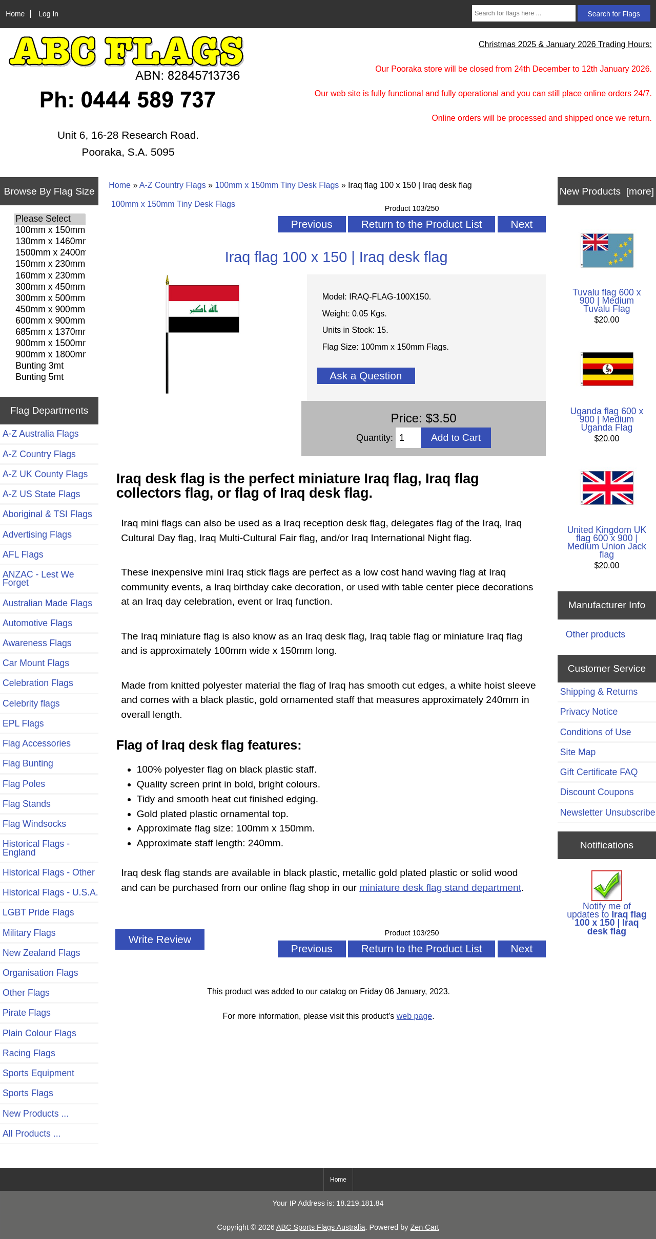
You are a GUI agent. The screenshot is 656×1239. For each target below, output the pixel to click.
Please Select (50, 219)
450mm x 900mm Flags (50, 309)
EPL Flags (23, 723)
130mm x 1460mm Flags (50, 241)
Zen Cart (424, 1227)
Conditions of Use (595, 732)
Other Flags (26, 993)
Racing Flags (29, 1053)
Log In (48, 14)
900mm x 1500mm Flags (50, 343)
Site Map (578, 752)
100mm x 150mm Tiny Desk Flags (277, 185)
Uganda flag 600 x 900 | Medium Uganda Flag (607, 388)
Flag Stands (27, 804)
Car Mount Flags (36, 663)
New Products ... (36, 1113)
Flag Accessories (37, 743)
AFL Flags (23, 554)
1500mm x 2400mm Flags (50, 253)
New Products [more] (607, 191)
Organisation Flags (40, 973)
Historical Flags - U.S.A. (50, 892)
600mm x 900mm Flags (50, 321)
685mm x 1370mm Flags (50, 332)
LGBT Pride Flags (38, 912)
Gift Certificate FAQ (599, 772)
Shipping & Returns (599, 692)
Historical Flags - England (36, 848)
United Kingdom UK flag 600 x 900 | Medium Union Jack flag (607, 511)
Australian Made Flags (47, 603)
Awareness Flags (37, 643)
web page (414, 1016)
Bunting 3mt (50, 366)
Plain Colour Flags (39, 1033)
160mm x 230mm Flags (50, 276)
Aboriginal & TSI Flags (47, 514)
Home (15, 14)
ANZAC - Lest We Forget (38, 578)
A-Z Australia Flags (41, 434)
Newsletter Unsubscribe (607, 812)
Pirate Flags (27, 1013)
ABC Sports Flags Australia (320, 1227)
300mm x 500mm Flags (50, 298)
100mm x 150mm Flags (50, 230)
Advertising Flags (37, 534)
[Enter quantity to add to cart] (408, 438)
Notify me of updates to (607, 903)
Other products (595, 634)
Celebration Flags (38, 683)
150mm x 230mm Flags (50, 264)
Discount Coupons (597, 792)
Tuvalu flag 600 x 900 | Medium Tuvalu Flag (607, 269)
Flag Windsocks (34, 824)
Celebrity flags (31, 703)
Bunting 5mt (50, 377)
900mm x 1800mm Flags (50, 354)
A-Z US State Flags (41, 494)
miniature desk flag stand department (440, 887)
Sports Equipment (38, 1073)
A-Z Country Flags (172, 185)
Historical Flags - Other (49, 872)
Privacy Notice (589, 712)
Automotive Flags (37, 623)
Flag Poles (24, 784)
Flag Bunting (28, 763)
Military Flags (29, 933)
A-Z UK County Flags (45, 474)
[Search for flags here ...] (524, 13)
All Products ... (31, 1133)
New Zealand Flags (41, 953)
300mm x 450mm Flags (50, 287)
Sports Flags (28, 1093)
